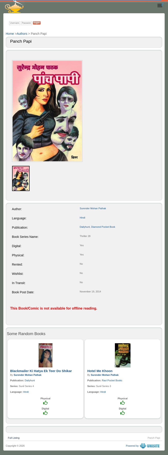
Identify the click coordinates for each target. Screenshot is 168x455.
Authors (22, 33)
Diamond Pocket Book (103, 227)
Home (10, 33)
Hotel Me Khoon (99, 371)
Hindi (82, 217)
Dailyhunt (85, 227)
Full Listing (14, 437)
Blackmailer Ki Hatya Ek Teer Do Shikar (41, 371)
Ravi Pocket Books (112, 380)
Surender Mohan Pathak (93, 208)
